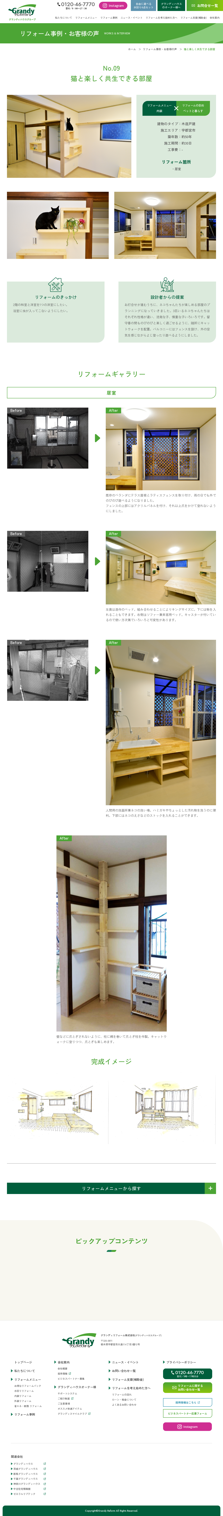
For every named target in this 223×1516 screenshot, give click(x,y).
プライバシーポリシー (181, 1362)
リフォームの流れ (122, 1394)
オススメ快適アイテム (70, 1408)
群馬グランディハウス (29, 1473)
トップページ (23, 1362)
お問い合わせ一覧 (124, 1371)
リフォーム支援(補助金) (193, 17)
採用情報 (64, 1373)
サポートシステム (67, 1393)
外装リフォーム (22, 1401)
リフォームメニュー (27, 1379)
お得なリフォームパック (27, 1386)
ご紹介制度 (65, 1398)
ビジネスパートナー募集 (71, 1378)
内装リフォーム (22, 1396)
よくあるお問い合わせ (124, 1404)
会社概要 (62, 1368)
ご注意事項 (64, 1403)
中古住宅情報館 (29, 1488)
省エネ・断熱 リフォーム (28, 1406)
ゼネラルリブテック (29, 1493)
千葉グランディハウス (29, 1478)
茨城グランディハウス (29, 1468)
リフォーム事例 (108, 17)
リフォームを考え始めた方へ (131, 1388)
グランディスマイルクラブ (74, 1413)
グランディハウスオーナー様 (77, 1387)
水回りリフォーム (24, 1391)
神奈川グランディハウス (29, 1483)
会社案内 (64, 1362)
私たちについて (63, 17)
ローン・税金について (124, 1399)
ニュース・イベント (132, 17)
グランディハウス (29, 1463)
